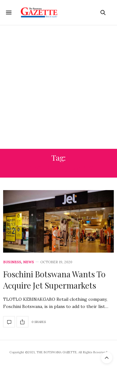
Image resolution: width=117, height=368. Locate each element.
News (28, 262)
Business (12, 262)
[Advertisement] (58, 87)
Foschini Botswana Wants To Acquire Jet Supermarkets (54, 280)
